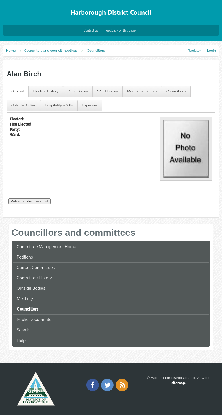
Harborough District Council (111, 12)
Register (194, 51)
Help (21, 340)
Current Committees (36, 267)
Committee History (34, 278)
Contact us (91, 30)
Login (211, 51)
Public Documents (34, 319)
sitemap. (178, 383)
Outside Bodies (31, 288)
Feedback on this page (120, 30)
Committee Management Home (46, 246)
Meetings (25, 298)
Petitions (25, 257)
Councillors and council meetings (50, 51)
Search (23, 330)
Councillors (27, 309)
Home (11, 51)
